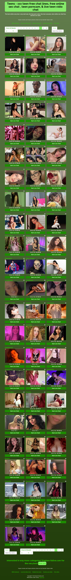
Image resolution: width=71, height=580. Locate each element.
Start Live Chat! (14, 54)
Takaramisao (50, 280)
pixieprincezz (8, 369)
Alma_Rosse (50, 458)
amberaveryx (50, 303)
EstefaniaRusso (9, 57)
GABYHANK (29, 169)
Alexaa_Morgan (51, 57)
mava (6, 191)
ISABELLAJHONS (52, 191)
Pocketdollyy (50, 369)
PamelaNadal (50, 213)
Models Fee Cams (36, 23)
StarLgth (7, 526)
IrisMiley (7, 503)
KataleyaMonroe (51, 436)
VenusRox (28, 57)
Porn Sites (56, 23)
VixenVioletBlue (9, 392)
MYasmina (49, 102)
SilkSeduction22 (30, 80)
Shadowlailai (29, 124)
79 (13, 31)
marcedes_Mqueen (31, 414)
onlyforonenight (51, 414)
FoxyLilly (28, 392)
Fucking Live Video (47, 23)
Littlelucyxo (29, 347)
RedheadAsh (50, 392)
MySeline (7, 169)
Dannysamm (8, 258)
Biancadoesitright (10, 102)
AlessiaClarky (30, 481)
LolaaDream (8, 146)
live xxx (42, 563)
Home (54, 28)
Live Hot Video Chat (26, 23)
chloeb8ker (29, 324)
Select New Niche (57, 31)
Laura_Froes (29, 191)
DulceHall (28, 303)
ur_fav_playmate (9, 414)
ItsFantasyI (50, 324)
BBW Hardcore (15, 23)
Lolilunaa (28, 436)
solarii (27, 35)
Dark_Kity (28, 213)
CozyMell (7, 213)
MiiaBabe (28, 146)
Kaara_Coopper (30, 258)
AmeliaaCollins (51, 146)
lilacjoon (7, 458)
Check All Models (11, 28)
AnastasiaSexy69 (10, 324)
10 (46, 28)
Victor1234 (8, 481)
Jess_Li (49, 503)
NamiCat (28, 526)
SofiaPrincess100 (10, 303)
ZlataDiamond (9, 347)
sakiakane (28, 235)
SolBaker (49, 235)
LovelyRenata (9, 280)
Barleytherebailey (52, 347)
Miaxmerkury (29, 458)
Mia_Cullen (8, 35)
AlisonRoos (29, 102)
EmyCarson (50, 80)
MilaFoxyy (8, 436)
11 (6, 31)
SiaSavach (50, 124)
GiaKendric (29, 503)
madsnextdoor (30, 369)
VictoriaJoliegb (51, 35)
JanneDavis (50, 258)
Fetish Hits (41, 577)
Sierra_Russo (9, 124)
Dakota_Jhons (9, 235)
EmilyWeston (29, 280)
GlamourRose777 (51, 169)
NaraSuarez (8, 80)
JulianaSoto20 (51, 481)
